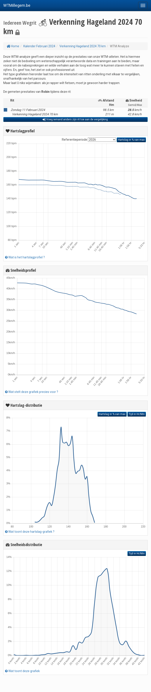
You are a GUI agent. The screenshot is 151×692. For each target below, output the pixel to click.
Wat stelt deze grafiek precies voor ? (31, 392)
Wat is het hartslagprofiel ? (25, 257)
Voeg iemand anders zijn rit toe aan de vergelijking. (75, 119)
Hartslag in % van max (131, 139)
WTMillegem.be (16, 5)
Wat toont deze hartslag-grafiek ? (29, 531)
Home (13, 46)
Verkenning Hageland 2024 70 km (82, 46)
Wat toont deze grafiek (22, 671)
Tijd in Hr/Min (137, 414)
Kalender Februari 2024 (39, 46)
